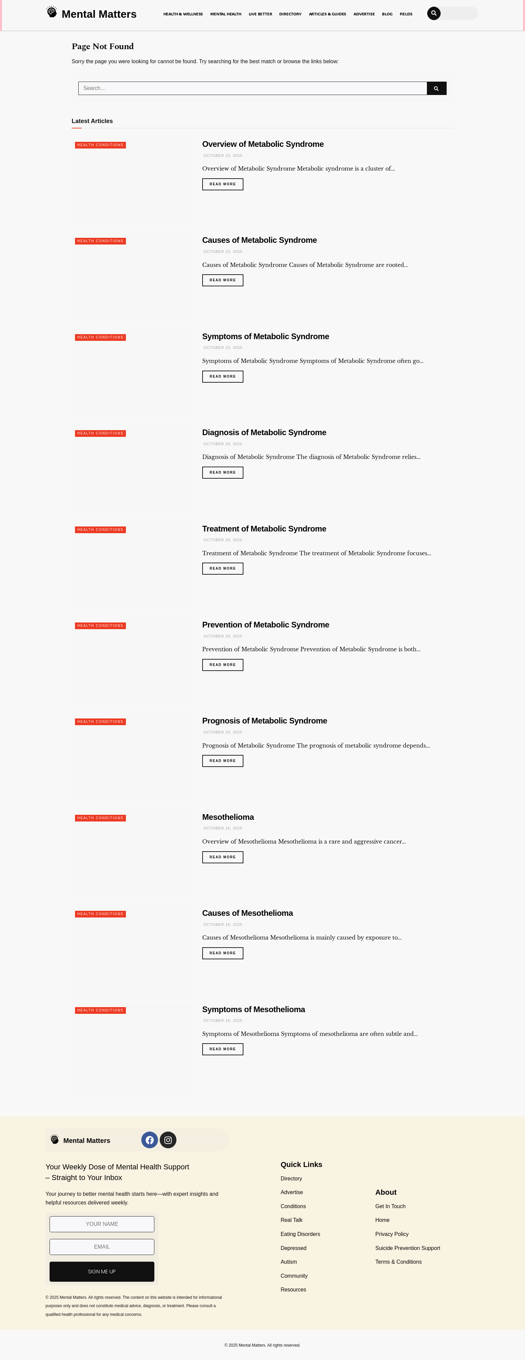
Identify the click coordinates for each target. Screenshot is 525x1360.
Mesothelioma (228, 816)
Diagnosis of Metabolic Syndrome (264, 432)
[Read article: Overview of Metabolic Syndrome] (132, 181)
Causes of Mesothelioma (247, 912)
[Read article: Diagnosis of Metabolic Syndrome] (132, 470)
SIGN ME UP (102, 1271)
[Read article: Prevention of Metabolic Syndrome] (132, 662)
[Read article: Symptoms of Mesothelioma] (132, 1047)
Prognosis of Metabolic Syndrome (264, 720)
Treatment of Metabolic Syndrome (264, 528)
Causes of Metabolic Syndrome (259, 240)
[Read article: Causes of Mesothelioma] (132, 950)
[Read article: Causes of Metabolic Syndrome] (132, 277)
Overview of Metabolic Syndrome (263, 144)
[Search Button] (437, 88)
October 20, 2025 (222, 156)
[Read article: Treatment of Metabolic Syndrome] (132, 566)
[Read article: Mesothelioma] (132, 854)
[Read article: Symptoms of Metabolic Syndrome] (132, 374)
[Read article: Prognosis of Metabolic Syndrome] (132, 758)
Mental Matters (99, 14)
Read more (226, 182)
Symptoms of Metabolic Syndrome (265, 336)
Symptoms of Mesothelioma (253, 1009)
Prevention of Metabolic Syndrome (265, 624)
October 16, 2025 (222, 828)
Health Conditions (100, 145)
